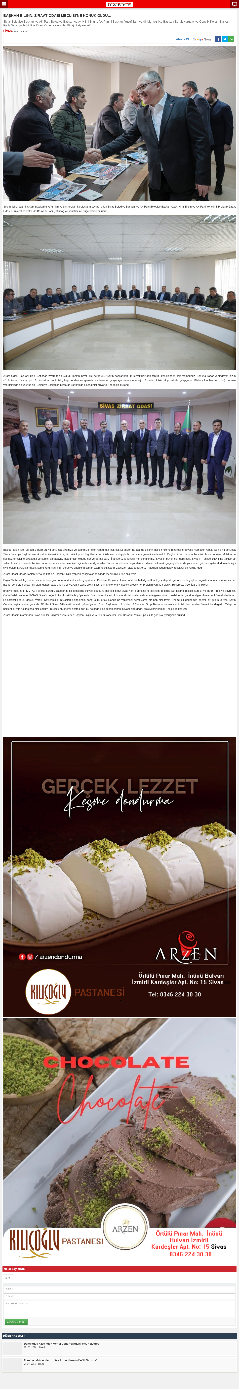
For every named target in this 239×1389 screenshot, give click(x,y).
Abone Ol (195, 39)
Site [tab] (7, 1278)
